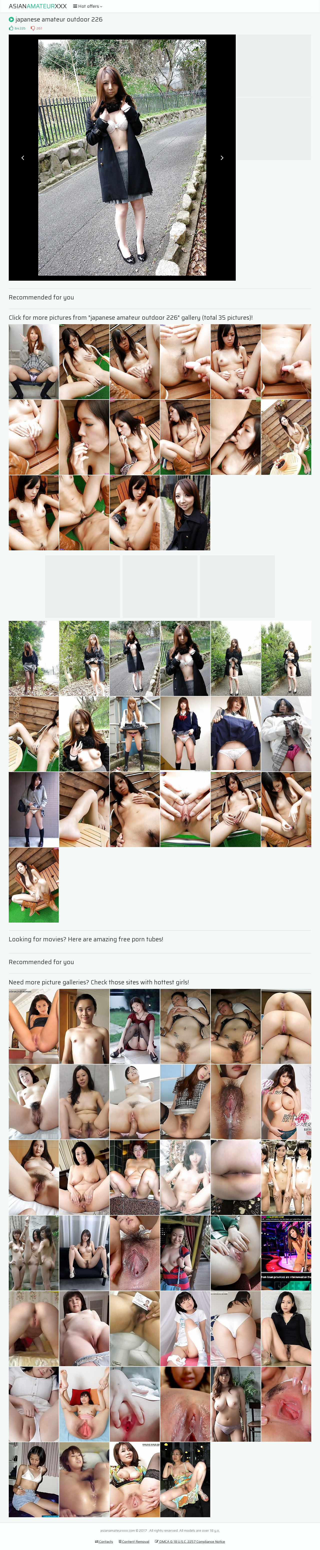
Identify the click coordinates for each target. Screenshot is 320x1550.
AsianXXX (38, 6)
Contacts (104, 1541)
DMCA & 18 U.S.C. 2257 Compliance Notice (190, 1541)
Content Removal (134, 1541)
